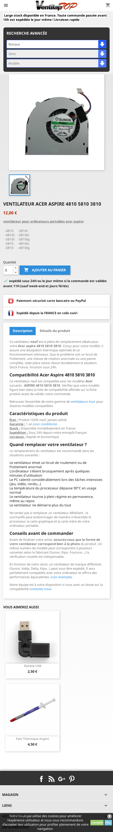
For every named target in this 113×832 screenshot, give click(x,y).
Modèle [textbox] (13, 63)
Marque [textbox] (14, 44)
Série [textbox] (12, 54)
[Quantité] (8, 270)
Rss (51, 779)
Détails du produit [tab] (55, 330)
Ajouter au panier (45, 270)
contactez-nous (40, 589)
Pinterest (72, 779)
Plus (108, 822)
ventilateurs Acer (83, 401)
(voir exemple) (61, 577)
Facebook (41, 779)
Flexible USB (32, 666)
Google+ (61, 779)
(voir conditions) (45, 424)
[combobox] (56, 44)
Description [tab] (22, 330)
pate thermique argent (32, 739)
